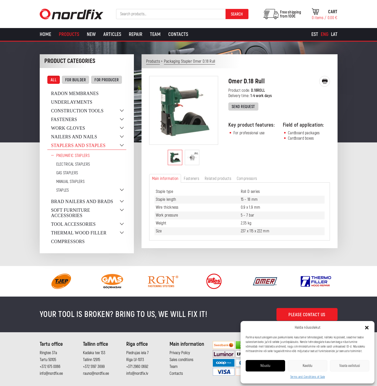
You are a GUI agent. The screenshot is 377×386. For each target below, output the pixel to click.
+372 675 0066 (50, 366)
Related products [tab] (218, 178)
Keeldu (307, 365)
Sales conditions (181, 359)
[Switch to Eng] (324, 34)
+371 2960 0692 (137, 366)
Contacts (178, 34)
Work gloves (68, 128)
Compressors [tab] (247, 178)
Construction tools (77, 110)
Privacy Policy (180, 352)
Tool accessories (73, 224)
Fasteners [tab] (191, 178)
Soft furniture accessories (70, 213)
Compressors (68, 241)
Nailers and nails (74, 136)
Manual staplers (70, 181)
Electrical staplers (73, 164)
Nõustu (265, 365)
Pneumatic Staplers (73, 155)
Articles (112, 34)
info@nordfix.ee (51, 373)
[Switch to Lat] (334, 34)
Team (155, 34)
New (91, 34)
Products (69, 34)
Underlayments (71, 102)
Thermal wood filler (79, 232)
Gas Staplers (67, 173)
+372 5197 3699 (94, 366)
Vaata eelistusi (349, 365)
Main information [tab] (165, 178)
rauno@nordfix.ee (96, 373)
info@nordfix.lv (137, 373)
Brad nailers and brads (82, 201)
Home (45, 34)
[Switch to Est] (314, 34)
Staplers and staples (78, 145)
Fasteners (64, 119)
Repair (135, 34)
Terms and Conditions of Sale (307, 377)
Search (237, 14)
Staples (62, 190)
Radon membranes (75, 93)
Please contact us (306, 315)
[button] (366, 327)
